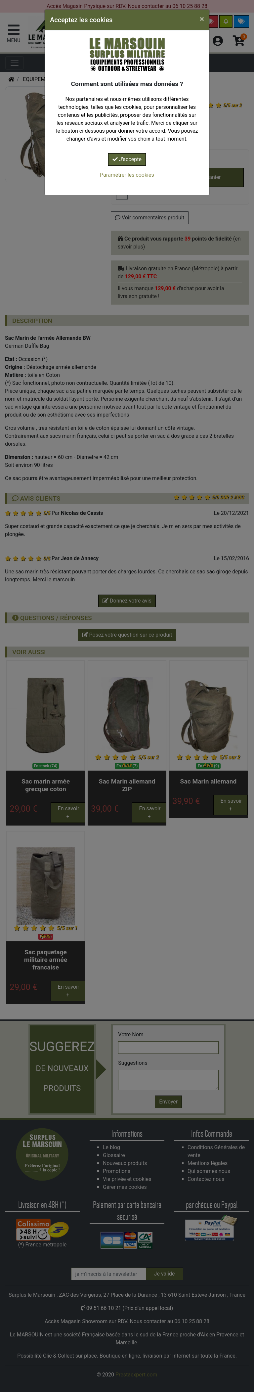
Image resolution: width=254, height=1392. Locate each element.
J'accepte (127, 159)
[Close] (201, 19)
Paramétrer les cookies (127, 175)
